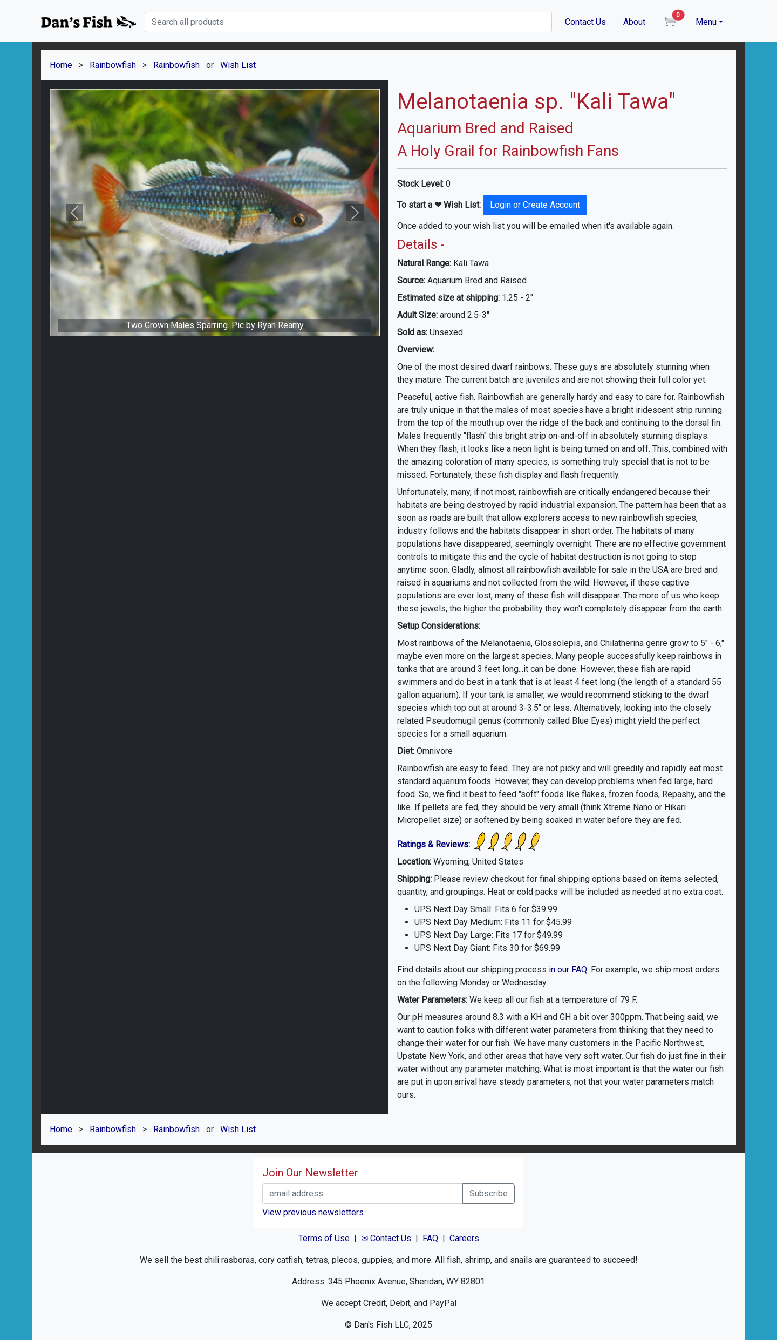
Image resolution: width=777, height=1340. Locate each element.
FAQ (430, 1238)
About (634, 22)
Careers (464, 1238)
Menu (706, 22)
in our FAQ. (569, 969)
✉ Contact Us (386, 1238)
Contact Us (585, 22)
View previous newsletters (313, 1212)
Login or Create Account (535, 205)
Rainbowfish (113, 65)
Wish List (238, 65)
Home (61, 65)
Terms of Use (324, 1238)
